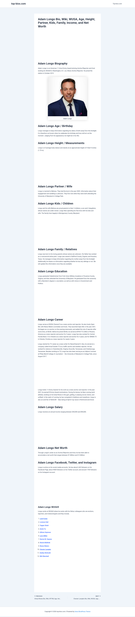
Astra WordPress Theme (82, 611)
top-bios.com (18, 3)
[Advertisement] (67, 44)
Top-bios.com (117, 4)
